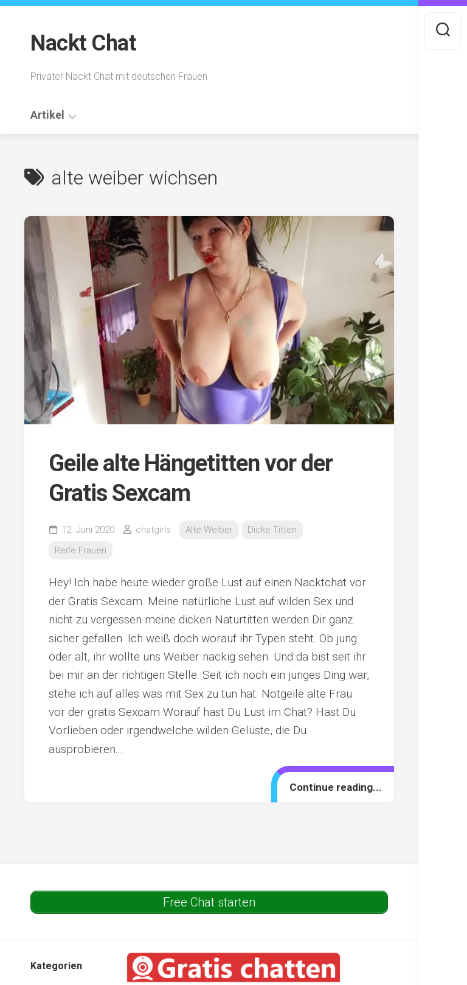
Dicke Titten (272, 529)
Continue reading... (335, 787)
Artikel (47, 115)
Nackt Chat (83, 43)
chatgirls (153, 529)
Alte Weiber (209, 529)
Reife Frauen (80, 550)
